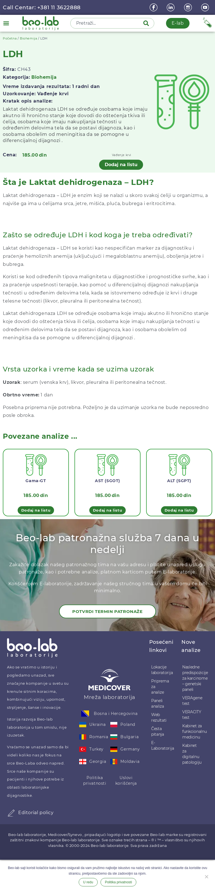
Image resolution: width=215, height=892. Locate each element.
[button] (6, 23)
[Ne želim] (206, 876)
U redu (88, 882)
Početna (10, 38)
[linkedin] (171, 7)
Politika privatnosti (94, 780)
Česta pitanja (157, 731)
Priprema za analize (160, 687)
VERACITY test (191, 714)
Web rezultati (159, 717)
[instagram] (188, 7)
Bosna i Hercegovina (115, 713)
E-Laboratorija (161, 745)
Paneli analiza (157, 703)
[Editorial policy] (11, 813)
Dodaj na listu (121, 164)
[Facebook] (154, 7)
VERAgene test (192, 700)
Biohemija (28, 38)
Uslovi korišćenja (126, 780)
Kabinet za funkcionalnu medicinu (192, 731)
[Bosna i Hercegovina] (85, 713)
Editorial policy (36, 812)
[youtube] (205, 7)
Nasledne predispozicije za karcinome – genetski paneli (192, 678)
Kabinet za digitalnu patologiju (192, 754)
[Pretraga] (147, 23)
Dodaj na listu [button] (35, 510)
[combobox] (107, 23)
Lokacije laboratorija (161, 670)
